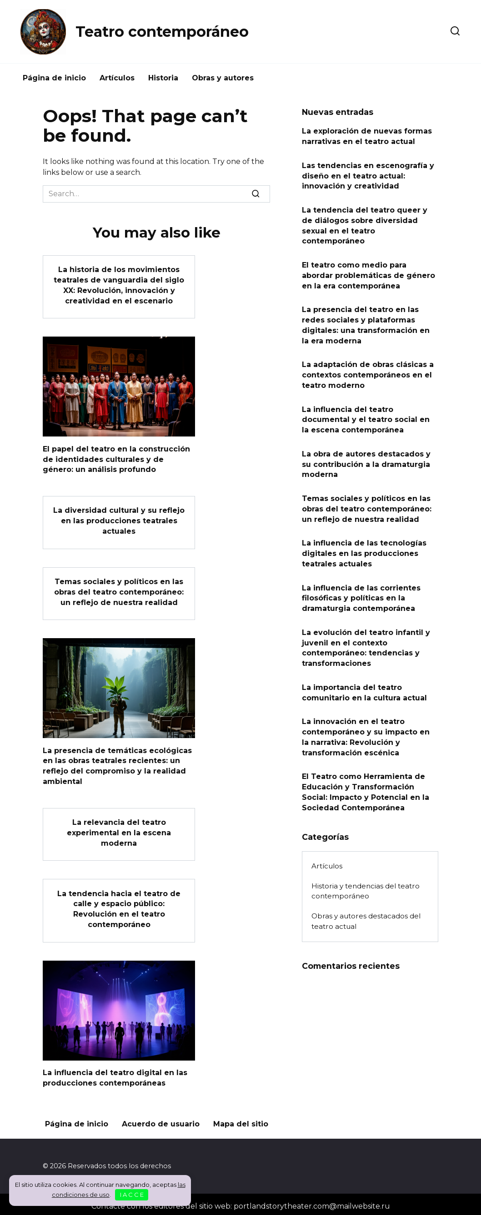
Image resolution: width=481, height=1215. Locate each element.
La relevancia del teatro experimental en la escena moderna (119, 829)
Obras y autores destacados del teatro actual (366, 913)
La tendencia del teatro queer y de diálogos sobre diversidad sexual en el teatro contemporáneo (364, 224)
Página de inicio (54, 78)
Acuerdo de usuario (161, 1119)
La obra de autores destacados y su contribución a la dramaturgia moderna (366, 460)
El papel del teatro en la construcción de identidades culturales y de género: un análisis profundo (116, 458)
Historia (163, 78)
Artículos (117, 78)
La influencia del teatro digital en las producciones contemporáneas (115, 1073)
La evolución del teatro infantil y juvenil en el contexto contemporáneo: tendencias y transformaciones (366, 641)
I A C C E (132, 1194)
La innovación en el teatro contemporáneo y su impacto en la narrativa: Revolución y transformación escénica (366, 730)
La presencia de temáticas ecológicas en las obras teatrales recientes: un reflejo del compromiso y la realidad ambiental (117, 763)
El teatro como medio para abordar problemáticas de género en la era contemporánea (368, 273)
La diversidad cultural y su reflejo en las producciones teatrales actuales (119, 519)
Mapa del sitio (240, 1119)
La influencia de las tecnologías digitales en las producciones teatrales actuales (364, 548)
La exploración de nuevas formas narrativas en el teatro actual (367, 136)
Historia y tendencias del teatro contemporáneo (365, 883)
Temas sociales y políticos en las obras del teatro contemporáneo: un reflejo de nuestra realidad (119, 590)
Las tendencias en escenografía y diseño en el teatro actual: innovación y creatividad (368, 175)
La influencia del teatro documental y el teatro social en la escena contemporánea (366, 416)
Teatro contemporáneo (162, 31)
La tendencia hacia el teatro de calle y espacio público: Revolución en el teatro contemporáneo (118, 905)
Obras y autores (223, 78)
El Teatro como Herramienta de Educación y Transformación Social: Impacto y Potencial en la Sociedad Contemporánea (365, 784)
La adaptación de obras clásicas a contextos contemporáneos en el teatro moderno (368, 372)
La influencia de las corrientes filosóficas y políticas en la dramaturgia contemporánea (361, 592)
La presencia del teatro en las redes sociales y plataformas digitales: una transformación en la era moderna (366, 322)
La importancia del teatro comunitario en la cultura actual (364, 686)
